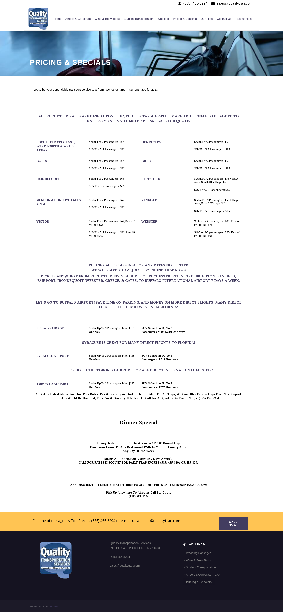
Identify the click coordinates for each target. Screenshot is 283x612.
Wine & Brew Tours (107, 18)
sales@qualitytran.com (235, 3)
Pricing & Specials (185, 18)
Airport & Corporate (78, 18)
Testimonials (243, 18)
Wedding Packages (197, 553)
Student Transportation (138, 18)
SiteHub (54, 606)
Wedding (163, 18)
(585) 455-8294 (195, 3)
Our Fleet (207, 18)
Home (58, 18)
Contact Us (224, 18)
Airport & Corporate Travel (202, 574)
